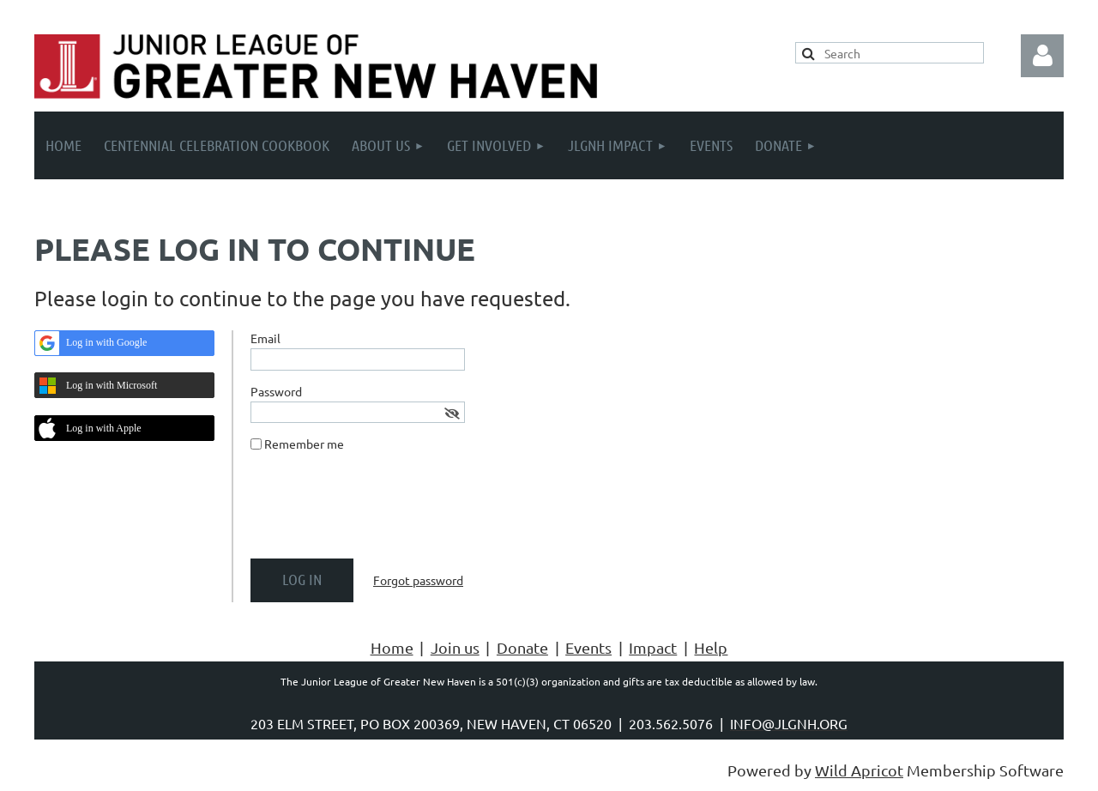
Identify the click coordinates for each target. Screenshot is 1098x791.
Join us (455, 647)
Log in (1042, 55)
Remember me (304, 443)
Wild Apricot (859, 770)
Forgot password (418, 580)
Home (392, 647)
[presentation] (380, 512)
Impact (653, 647)
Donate (522, 647)
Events (588, 647)
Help (710, 647)
